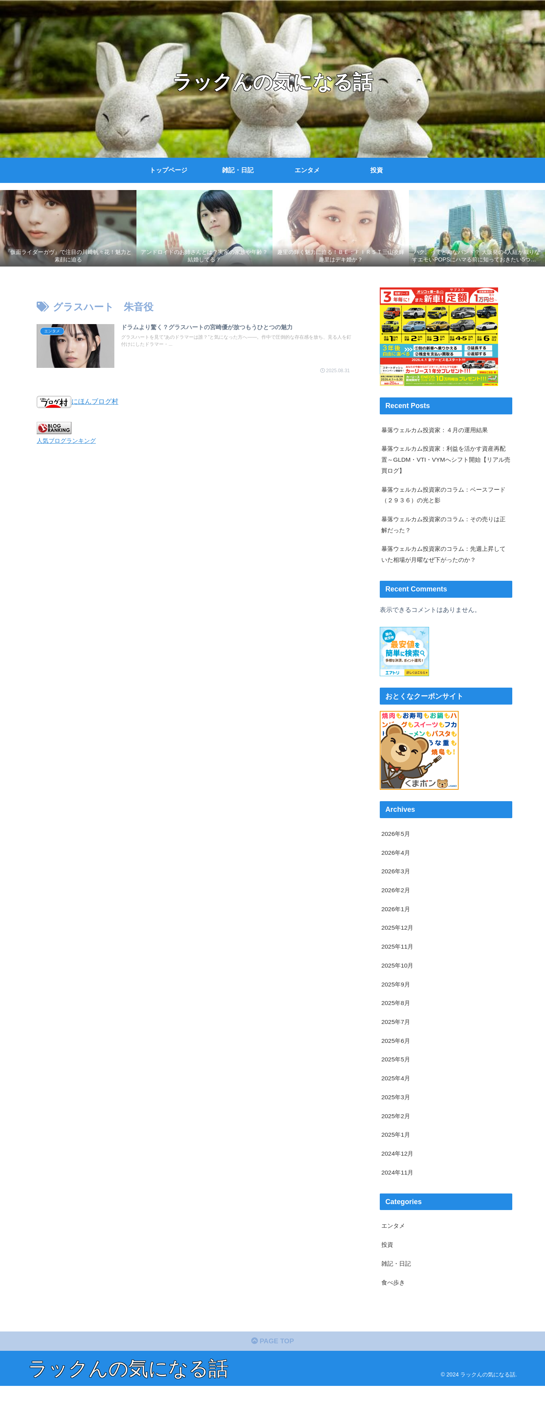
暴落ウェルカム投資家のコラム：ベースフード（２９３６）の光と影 (444, 497)
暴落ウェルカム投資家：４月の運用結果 (438, 430)
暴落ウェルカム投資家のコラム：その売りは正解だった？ (444, 528)
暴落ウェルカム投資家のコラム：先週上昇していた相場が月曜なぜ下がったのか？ (444, 559)
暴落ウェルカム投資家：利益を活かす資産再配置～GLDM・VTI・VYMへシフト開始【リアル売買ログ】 (444, 461)
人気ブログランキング (68, 440)
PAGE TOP (272, 1361)
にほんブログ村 (79, 402)
